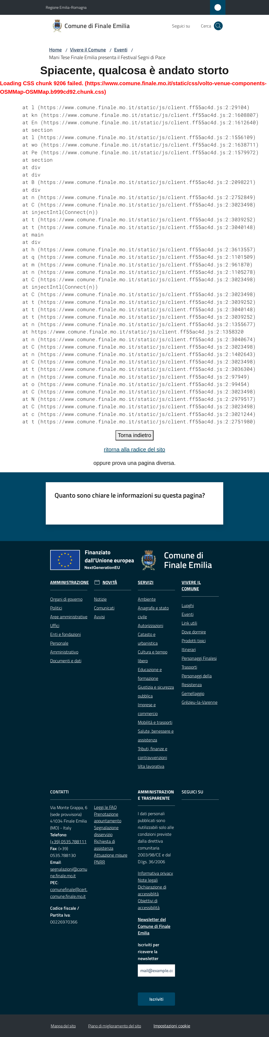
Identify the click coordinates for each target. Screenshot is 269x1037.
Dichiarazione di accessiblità (152, 890)
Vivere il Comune (88, 49)
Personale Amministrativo (64, 647)
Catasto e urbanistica (148, 638)
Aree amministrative (68, 616)
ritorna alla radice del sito (134, 449)
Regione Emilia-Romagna (66, 7)
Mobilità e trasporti (155, 722)
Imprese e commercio (148, 709)
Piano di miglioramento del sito (114, 1026)
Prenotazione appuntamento (107, 817)
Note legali (148, 880)
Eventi (120, 49)
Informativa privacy (155, 873)
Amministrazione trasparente (156, 795)
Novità (110, 582)
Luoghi (188, 605)
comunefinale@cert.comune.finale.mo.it (68, 893)
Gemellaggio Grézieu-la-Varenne (199, 697)
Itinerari (189, 649)
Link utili (189, 623)
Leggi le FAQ (105, 807)
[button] (218, 26)
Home (55, 49)
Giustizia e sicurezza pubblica (156, 691)
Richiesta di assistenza (104, 844)
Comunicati (104, 608)
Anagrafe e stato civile (153, 612)
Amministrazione (69, 582)
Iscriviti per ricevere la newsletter (148, 951)
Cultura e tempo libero (152, 656)
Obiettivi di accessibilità (149, 904)
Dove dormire (194, 631)
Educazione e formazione (150, 674)
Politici (56, 608)
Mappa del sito (63, 1026)
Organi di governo (66, 599)
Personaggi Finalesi (199, 658)
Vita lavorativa (151, 766)
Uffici (54, 625)
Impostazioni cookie (172, 1025)
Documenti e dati (65, 660)
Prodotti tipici (194, 640)
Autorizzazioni (150, 625)
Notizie (100, 599)
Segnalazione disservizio (106, 831)
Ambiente (147, 599)
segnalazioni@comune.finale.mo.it (68, 872)
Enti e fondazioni (65, 634)
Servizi (146, 582)
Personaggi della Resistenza (197, 680)
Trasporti (189, 667)
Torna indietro (134, 435)
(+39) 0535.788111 (68, 841)
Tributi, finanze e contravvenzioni (152, 753)
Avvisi (99, 616)
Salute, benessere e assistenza (156, 735)
